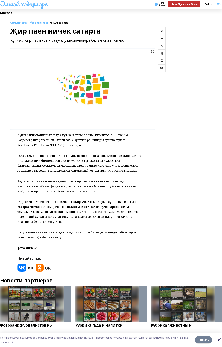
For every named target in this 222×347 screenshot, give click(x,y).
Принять (203, 340)
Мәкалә (6, 13)
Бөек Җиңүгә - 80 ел (184, 4)
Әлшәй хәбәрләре (23, 4)
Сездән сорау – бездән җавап (29, 22)
